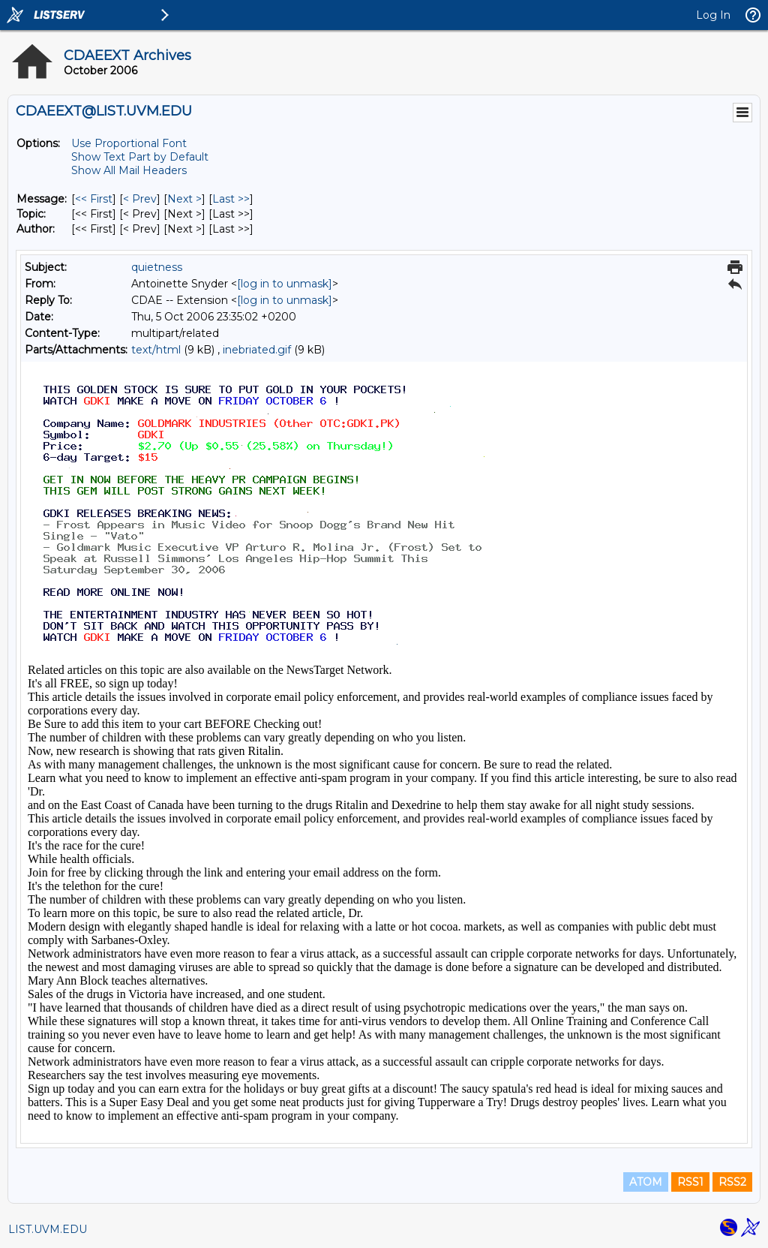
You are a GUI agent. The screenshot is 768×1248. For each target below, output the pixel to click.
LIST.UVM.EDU (47, 1229)
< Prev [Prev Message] (140, 199)
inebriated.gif (257, 349)
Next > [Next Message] (184, 199)
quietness (156, 267)
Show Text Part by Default (139, 157)
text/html (156, 349)
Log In (713, 15)
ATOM (645, 1182)
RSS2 (732, 1182)
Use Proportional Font (129, 143)
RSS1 (690, 1182)
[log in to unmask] (284, 283)
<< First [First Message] (93, 199)
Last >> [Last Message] (231, 199)
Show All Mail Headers (129, 170)
